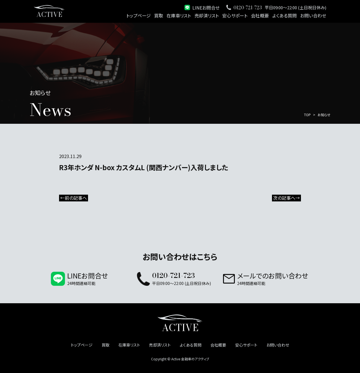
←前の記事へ (73, 198)
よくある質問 (284, 15)
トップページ (138, 15)
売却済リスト (206, 15)
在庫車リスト (178, 15)
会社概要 (260, 15)
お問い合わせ (313, 15)
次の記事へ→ (286, 198)
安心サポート (235, 15)
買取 (158, 15)
